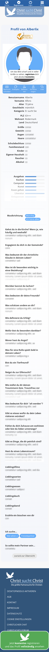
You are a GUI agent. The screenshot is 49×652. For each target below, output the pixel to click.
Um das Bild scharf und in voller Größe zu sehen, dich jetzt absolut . (24, 74)
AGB (9, 596)
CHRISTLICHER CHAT (17, 624)
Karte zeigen (33, 89)
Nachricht (7, 89)
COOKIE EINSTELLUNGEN (19, 619)
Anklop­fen (15, 87)
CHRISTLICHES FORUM (18, 630)
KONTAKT (11, 602)
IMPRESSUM (13, 608)
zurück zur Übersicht (24, 555)
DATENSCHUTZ (14, 613)
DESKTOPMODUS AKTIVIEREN (21, 591)
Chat (42, 87)
